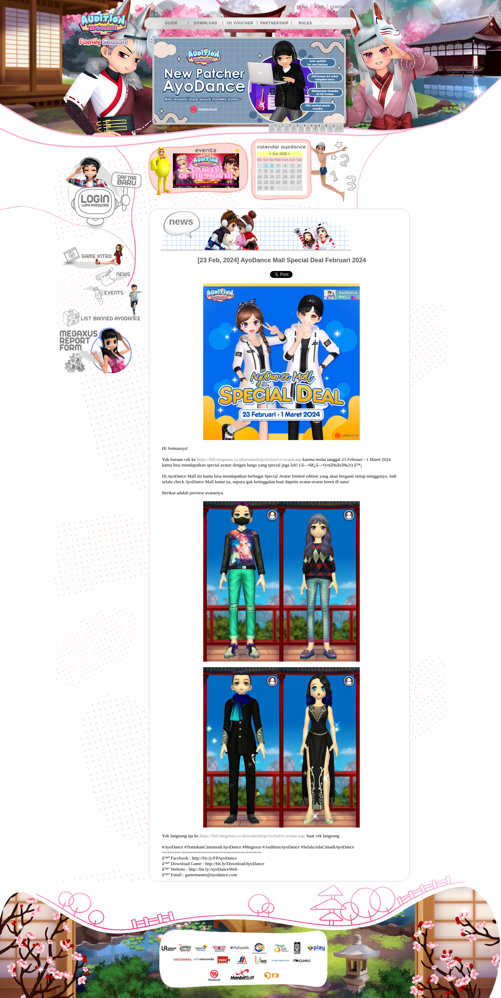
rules (305, 23)
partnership (274, 23)
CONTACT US (342, 7)
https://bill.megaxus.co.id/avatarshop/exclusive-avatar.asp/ (252, 835)
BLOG (302, 7)
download (205, 23)
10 (339, 128)
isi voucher (240, 23)
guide (171, 23)
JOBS (319, 7)
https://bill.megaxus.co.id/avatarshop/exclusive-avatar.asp (249, 459)
